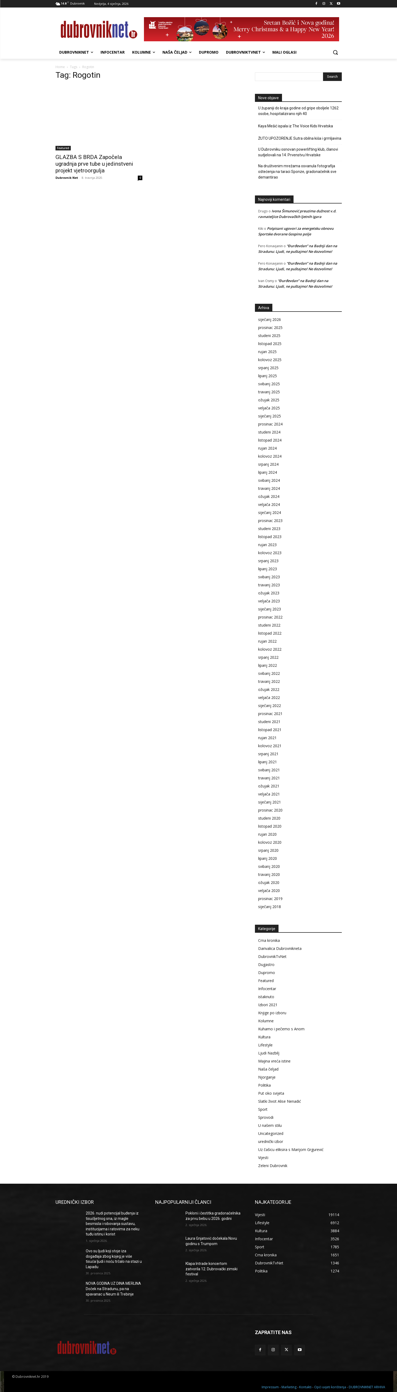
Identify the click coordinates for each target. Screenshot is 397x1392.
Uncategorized (270, 1133)
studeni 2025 (269, 335)
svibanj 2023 (269, 576)
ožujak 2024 (268, 496)
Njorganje (267, 1077)
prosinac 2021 (270, 713)
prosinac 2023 (270, 520)
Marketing (288, 1387)
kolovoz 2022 (269, 649)
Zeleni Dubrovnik (272, 1165)
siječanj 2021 (269, 802)
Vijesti (263, 1157)
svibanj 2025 (269, 383)
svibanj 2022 (269, 673)
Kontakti (305, 1387)
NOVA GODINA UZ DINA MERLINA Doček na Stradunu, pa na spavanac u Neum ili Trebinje (113, 1288)
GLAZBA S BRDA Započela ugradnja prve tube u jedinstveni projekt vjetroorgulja (94, 164)
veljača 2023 (269, 601)
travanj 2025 (269, 391)
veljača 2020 (269, 890)
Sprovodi (265, 1117)
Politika (264, 1085)
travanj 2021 (269, 777)
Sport (263, 1109)
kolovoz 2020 (269, 842)
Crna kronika (269, 940)
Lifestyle (265, 1044)
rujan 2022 (267, 641)
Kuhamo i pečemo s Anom (281, 1028)
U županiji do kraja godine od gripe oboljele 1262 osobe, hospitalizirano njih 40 (298, 111)
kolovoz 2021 (269, 745)
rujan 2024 (267, 448)
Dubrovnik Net (66, 178)
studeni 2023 (269, 528)
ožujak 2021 (268, 785)
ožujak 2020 (268, 882)
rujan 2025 (267, 351)
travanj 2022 (269, 681)
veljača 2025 (269, 407)
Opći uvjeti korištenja (330, 1387)
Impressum (270, 1387)
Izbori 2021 (267, 1004)
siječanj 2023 (269, 609)
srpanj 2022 (268, 657)
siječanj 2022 (269, 705)
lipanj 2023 (267, 568)
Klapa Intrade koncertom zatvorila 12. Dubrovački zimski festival (211, 1268)
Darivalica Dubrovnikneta (280, 948)
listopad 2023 (269, 536)
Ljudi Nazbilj (268, 1053)
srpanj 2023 (268, 560)
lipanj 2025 (267, 375)
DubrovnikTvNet (272, 956)
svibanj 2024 (269, 480)
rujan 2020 (267, 834)
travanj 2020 (269, 874)
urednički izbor (270, 1141)
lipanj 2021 (267, 761)
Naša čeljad (268, 1069)
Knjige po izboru (272, 1012)
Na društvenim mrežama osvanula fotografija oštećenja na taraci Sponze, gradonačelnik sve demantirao (297, 171)
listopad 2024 (269, 440)
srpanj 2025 (268, 367)
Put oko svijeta (271, 1093)
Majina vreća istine (274, 1061)
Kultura (264, 1036)
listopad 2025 (269, 343)
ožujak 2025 (268, 399)
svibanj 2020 (269, 866)
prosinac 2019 (270, 898)
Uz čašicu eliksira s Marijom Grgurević (291, 1149)
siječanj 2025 (269, 416)
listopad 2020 (269, 826)
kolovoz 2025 (269, 359)
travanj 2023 (269, 584)
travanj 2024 (269, 488)
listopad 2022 (269, 633)
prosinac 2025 (270, 327)
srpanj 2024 (268, 464)
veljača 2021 (269, 794)
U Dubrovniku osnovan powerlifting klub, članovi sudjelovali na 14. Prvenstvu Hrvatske (298, 152)
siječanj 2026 (269, 319)
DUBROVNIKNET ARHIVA (367, 1387)
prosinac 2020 (270, 810)
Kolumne (266, 1020)
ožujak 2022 (268, 689)
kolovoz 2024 (269, 456)
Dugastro (266, 964)
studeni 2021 (269, 721)
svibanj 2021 (269, 769)
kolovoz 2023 (269, 552)
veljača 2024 (269, 504)
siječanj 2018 (269, 906)
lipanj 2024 (267, 472)
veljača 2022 (269, 697)
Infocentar (267, 988)
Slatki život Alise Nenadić (279, 1101)
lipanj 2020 (267, 858)
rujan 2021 (267, 737)
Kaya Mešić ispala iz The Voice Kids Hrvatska (295, 126)
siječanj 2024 (269, 512)
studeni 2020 (269, 818)
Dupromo (266, 972)
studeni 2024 (269, 432)
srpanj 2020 (268, 850)
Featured (63, 148)
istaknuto (266, 996)
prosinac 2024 (270, 424)
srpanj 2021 (268, 753)
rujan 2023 (267, 544)
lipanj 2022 (267, 665)
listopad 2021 (269, 729)
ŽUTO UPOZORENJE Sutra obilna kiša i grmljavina (299, 138)
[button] (335, 52)
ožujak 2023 (268, 592)
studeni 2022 (269, 625)
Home (60, 67)
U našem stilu (270, 1125)
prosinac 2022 (270, 617)
